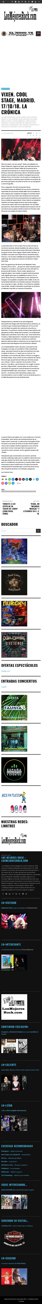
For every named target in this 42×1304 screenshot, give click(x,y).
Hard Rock (18, 491)
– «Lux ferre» (9, 1161)
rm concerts (29, 491)
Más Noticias (5, 89)
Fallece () (13, 1111)
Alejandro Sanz (5, 491)
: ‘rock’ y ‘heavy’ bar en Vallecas (17, 1226)
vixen (34, 491)
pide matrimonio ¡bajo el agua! (17, 1190)
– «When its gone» (11, 1172)
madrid (23, 491)
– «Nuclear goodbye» (11, 1158)
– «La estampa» (10, 1168)
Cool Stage (12, 491)
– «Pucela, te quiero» (14, 1165)
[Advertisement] (21, 63)
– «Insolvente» (16, 1155)
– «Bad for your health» (15, 1175)
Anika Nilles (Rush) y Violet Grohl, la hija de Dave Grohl (20, 1070)
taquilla (3, 687)
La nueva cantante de (13, 1263)
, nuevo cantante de (14, 908)
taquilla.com (5, 671)
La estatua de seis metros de (11, 950)
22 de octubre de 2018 (8, 133)
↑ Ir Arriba (21, 1301)
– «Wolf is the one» (12, 1151)
